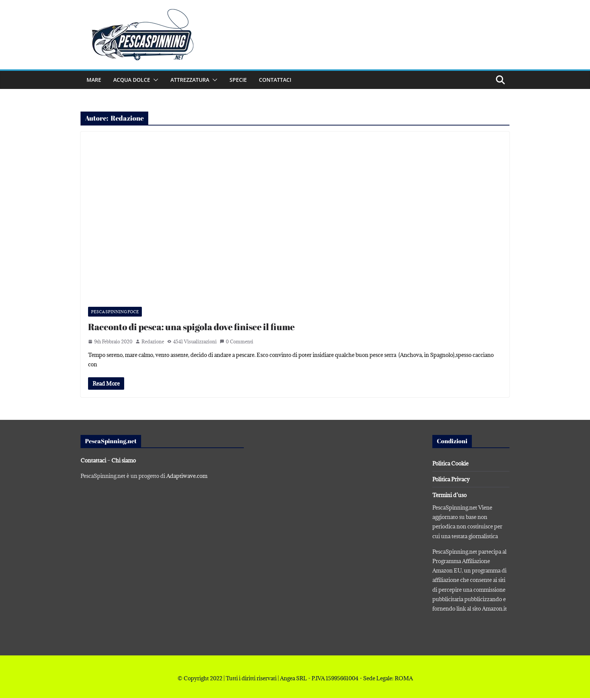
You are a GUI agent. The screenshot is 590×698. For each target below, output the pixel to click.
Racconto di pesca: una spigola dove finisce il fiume (191, 327)
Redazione (152, 341)
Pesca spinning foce (115, 311)
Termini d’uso (449, 495)
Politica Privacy (451, 479)
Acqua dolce (131, 79)
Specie (238, 79)
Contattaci (275, 79)
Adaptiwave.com (186, 475)
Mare (94, 79)
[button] (154, 80)
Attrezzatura (189, 79)
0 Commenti (236, 341)
